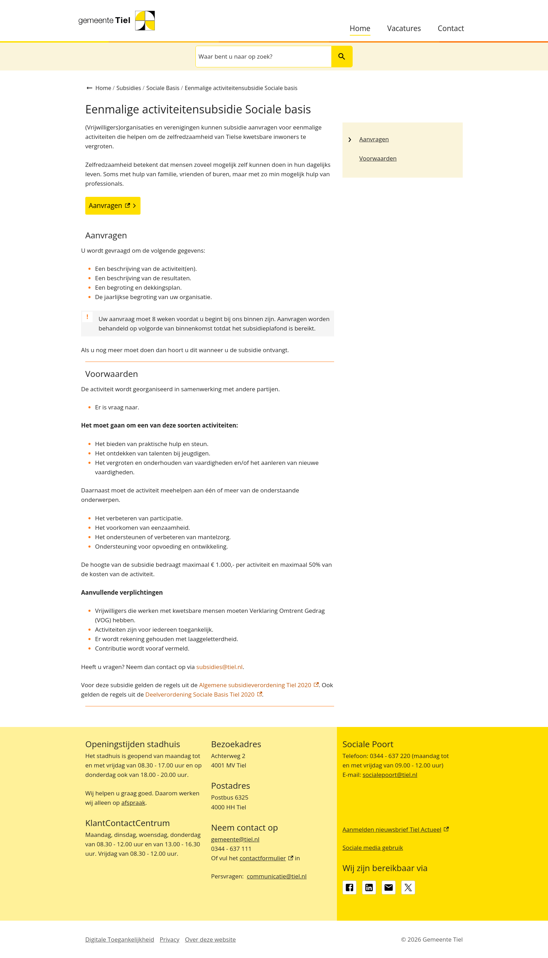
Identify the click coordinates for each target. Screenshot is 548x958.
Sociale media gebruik (372, 848)
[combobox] (263, 56)
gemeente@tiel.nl (235, 839)
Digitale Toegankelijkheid (119, 939)
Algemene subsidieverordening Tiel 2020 (257, 685)
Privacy (169, 939)
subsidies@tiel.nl (219, 667)
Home (360, 28)
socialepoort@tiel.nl (389, 775)
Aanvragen (374, 139)
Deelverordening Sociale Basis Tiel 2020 (203, 694)
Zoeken (338, 56)
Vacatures (404, 28)
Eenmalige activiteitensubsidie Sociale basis (241, 88)
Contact (451, 28)
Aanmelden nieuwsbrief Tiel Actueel (395, 829)
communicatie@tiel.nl (277, 876)
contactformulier (266, 858)
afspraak (133, 803)
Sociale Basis (163, 88)
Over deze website (210, 939)
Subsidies (128, 88)
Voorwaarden (378, 158)
